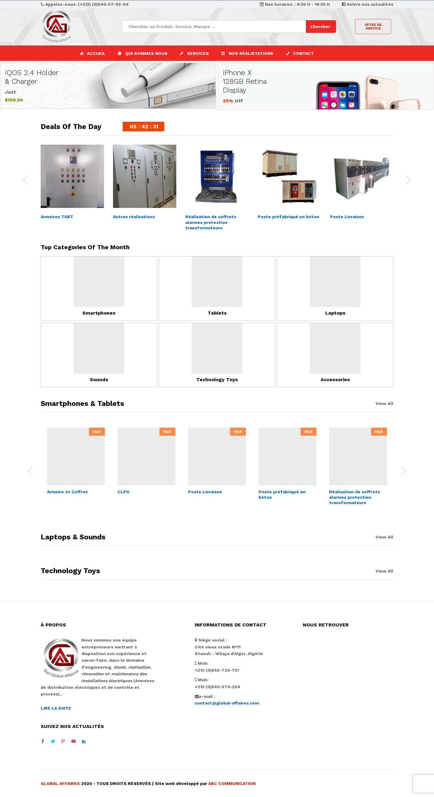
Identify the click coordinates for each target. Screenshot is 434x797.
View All (384, 403)
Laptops (335, 313)
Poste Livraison (347, 216)
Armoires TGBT (57, 216)
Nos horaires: (279, 4)
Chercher (320, 26)
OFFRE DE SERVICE (373, 26)
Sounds (99, 379)
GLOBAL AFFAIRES (60, 783)
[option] (72, 183)
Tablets (217, 313)
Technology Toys (217, 379)
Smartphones (98, 313)
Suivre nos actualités (370, 4)
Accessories (335, 379)
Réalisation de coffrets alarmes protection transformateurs (210, 222)
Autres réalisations (134, 216)
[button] (194, 53)
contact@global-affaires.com (227, 703)
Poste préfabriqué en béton (288, 216)
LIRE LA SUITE (56, 707)
